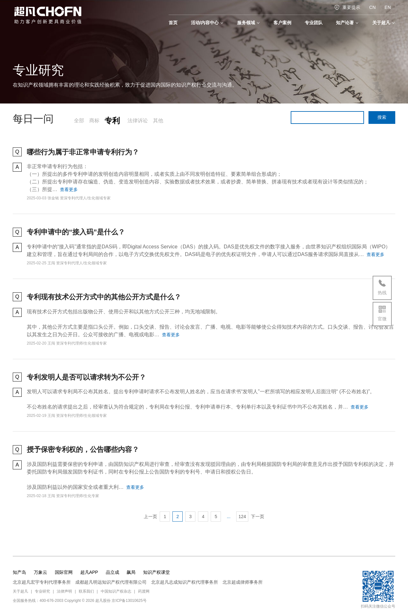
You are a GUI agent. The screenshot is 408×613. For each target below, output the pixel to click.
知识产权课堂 (156, 572)
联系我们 (86, 591)
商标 (94, 120)
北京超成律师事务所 (242, 582)
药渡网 (143, 591)
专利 (112, 120)
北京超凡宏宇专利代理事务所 (42, 582)
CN (372, 7)
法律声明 (64, 591)
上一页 (150, 516)
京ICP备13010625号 (129, 600)
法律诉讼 (137, 120)
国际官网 (64, 572)
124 (242, 516)
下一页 (257, 516)
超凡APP (89, 572)
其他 (158, 120)
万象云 (40, 572)
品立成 (112, 572)
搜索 (381, 117)
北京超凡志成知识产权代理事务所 (184, 582)
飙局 (131, 572)
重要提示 (347, 7)
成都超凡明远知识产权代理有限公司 (111, 582)
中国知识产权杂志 (116, 591)
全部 (79, 120)
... (228, 516)
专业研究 (42, 591)
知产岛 (19, 572)
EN (388, 7)
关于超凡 (20, 591)
